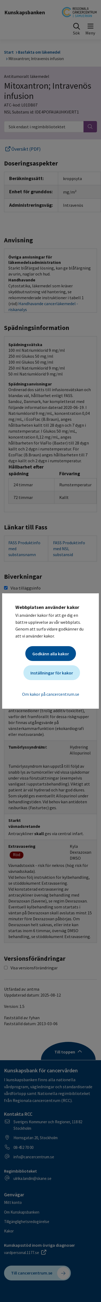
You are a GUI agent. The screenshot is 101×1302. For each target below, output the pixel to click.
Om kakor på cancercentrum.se (50, 694)
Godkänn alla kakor (50, 653)
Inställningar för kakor (51, 673)
